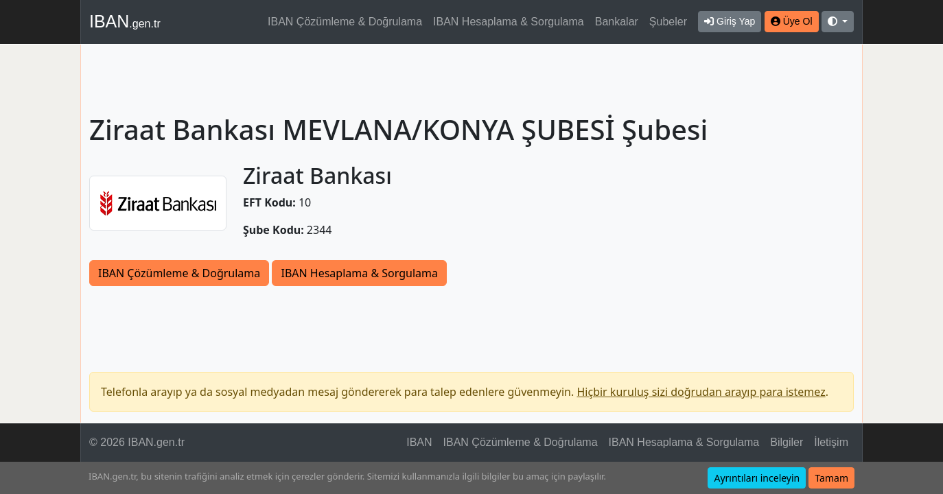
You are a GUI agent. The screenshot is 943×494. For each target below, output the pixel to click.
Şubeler (668, 21)
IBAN (125, 21)
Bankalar (616, 21)
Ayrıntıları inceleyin (757, 477)
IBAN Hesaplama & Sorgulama (508, 21)
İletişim (831, 442)
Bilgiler (786, 442)
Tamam (831, 477)
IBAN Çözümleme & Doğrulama (345, 21)
